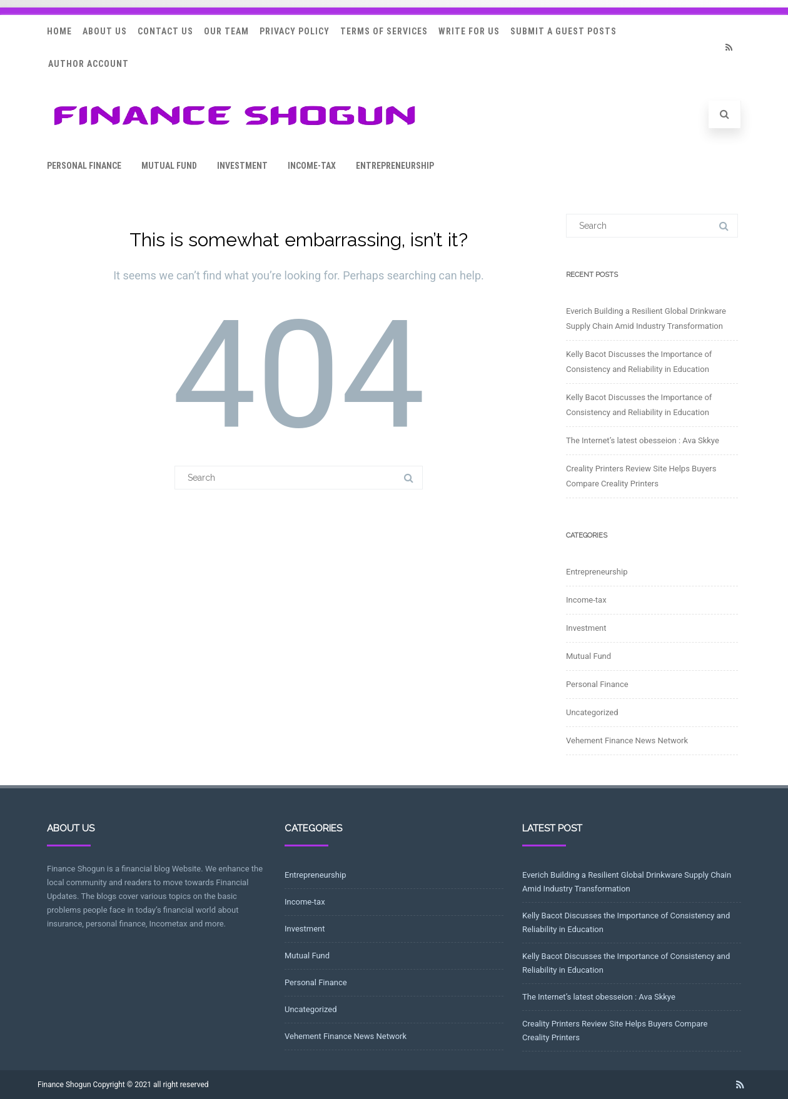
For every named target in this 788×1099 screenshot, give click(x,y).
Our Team (226, 31)
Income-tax (312, 166)
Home (59, 31)
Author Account (88, 64)
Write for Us (469, 31)
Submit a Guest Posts (563, 31)
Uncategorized (592, 712)
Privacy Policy (295, 31)
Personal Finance (84, 166)
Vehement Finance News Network (627, 740)
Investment (242, 166)
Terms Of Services (384, 31)
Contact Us (165, 31)
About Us (105, 31)
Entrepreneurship (395, 166)
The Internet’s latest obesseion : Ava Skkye (642, 440)
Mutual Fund (169, 166)
